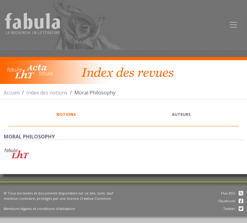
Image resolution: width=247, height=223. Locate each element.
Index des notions (46, 92)
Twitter (233, 208)
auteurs (181, 114)
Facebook (231, 201)
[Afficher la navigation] (233, 25)
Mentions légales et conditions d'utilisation (39, 208)
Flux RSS (232, 193)
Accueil (12, 92)
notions (66, 114)
